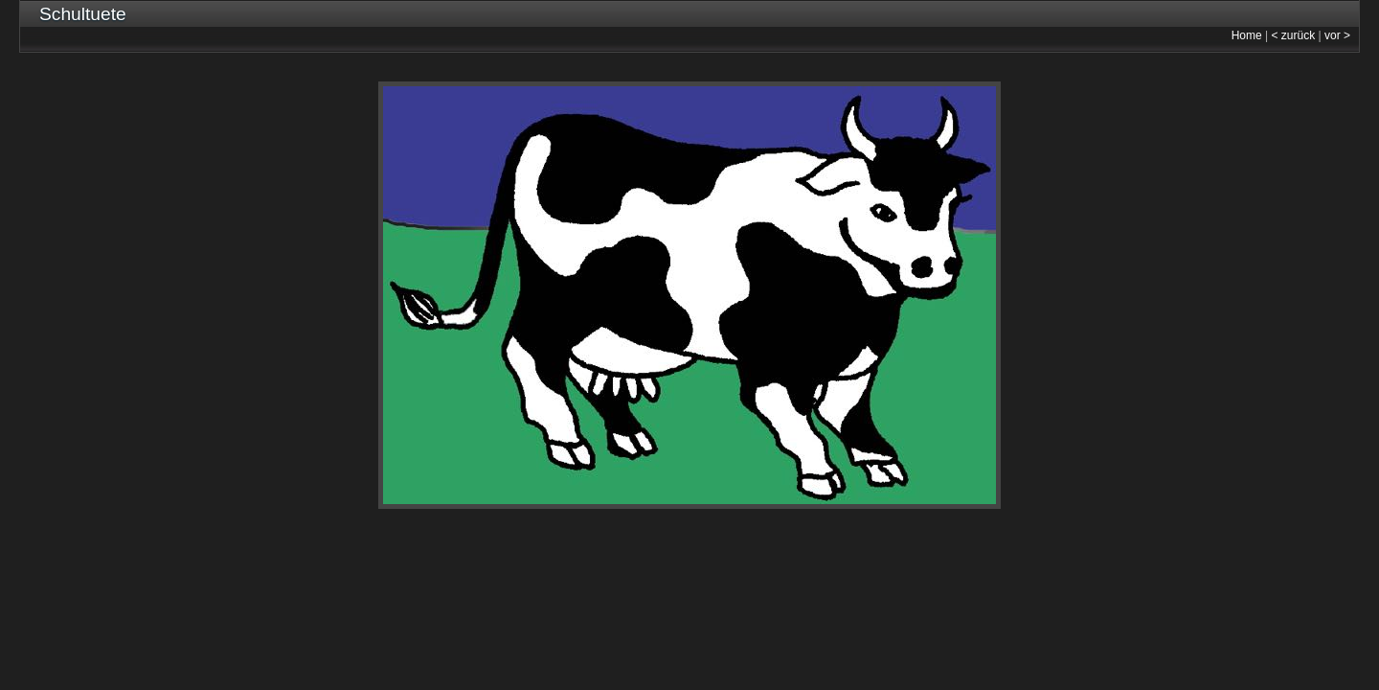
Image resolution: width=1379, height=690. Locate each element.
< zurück (1294, 35)
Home (1247, 35)
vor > (1337, 35)
